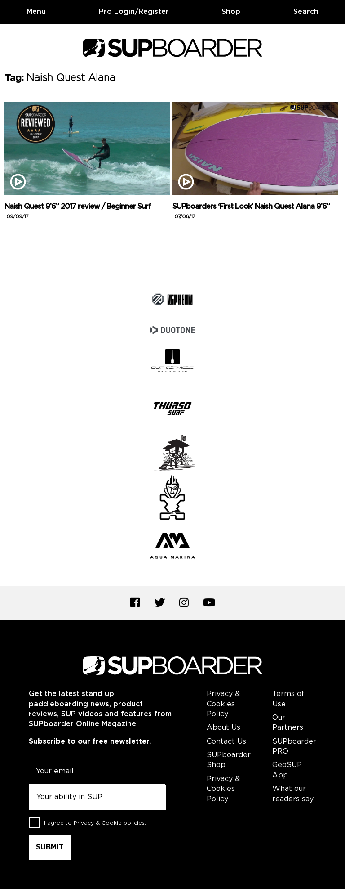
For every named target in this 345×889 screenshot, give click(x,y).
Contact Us (226, 741)
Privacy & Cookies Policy (223, 704)
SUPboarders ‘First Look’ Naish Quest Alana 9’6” (251, 211)
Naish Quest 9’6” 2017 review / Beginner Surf (77, 211)
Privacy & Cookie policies (109, 823)
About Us (223, 727)
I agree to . (95, 823)
